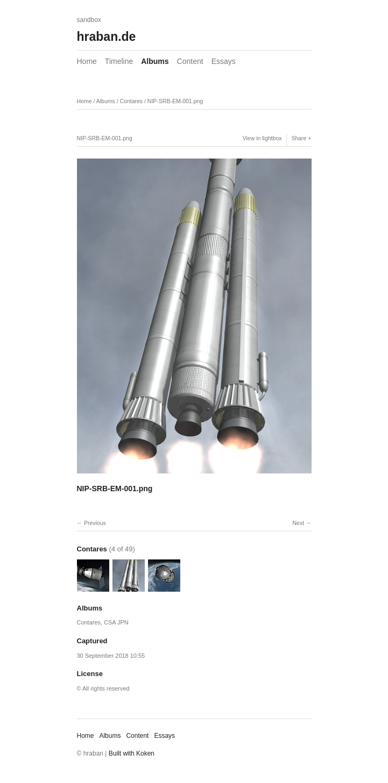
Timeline (119, 61)
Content (190, 61)
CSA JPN (116, 622)
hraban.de (106, 37)
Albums (154, 61)
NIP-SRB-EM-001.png (175, 101)
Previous (95, 523)
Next (298, 523)
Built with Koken (131, 753)
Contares (131, 101)
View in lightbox (262, 138)
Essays (223, 61)
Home (87, 61)
